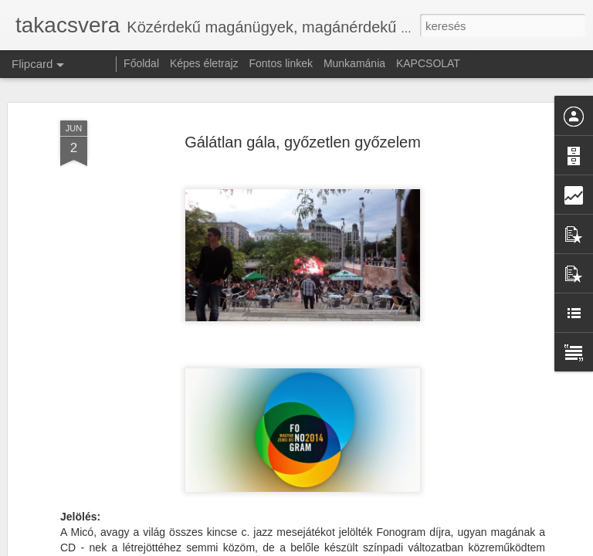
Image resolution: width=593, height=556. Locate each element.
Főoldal (141, 63)
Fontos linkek (281, 63)
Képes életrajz (204, 63)
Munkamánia (354, 63)
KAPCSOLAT (428, 63)
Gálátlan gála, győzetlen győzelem (303, 133)
